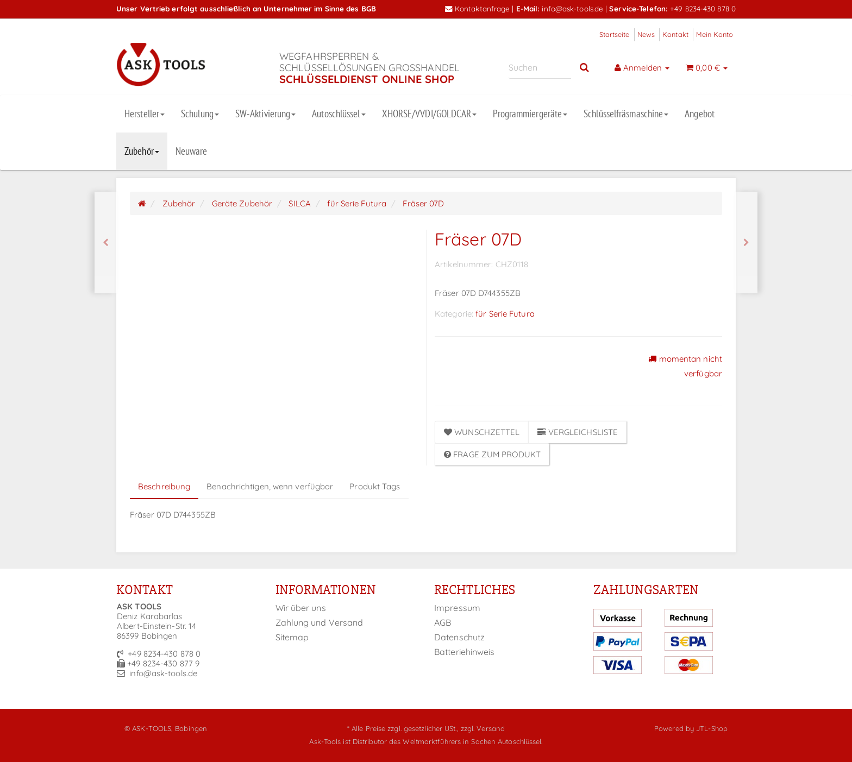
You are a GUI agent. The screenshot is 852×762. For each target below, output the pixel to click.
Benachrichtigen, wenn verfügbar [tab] (269, 486)
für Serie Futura (505, 313)
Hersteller (144, 113)
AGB (442, 622)
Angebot (700, 113)
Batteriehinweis (464, 651)
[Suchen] (540, 67)
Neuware (192, 151)
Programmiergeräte (530, 113)
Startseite (614, 34)
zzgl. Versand (483, 728)
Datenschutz (459, 637)
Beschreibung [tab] (164, 486)
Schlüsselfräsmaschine (626, 113)
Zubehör (141, 151)
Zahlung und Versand (319, 622)
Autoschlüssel (338, 113)
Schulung (200, 113)
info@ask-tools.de (572, 8)
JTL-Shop (712, 728)
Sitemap (292, 637)
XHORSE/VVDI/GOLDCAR (429, 113)
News (646, 34)
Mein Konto (714, 34)
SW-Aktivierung (265, 113)
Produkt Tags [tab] (374, 486)
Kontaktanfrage (477, 8)
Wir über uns (300, 607)
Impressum (457, 607)
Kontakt (675, 34)
